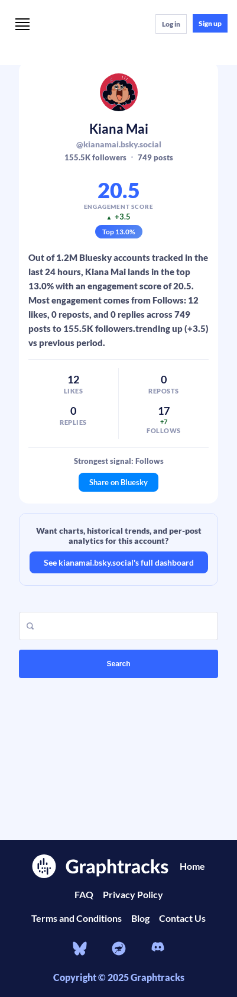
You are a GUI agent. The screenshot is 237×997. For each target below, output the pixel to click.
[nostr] (119, 948)
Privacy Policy (133, 894)
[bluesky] (80, 948)
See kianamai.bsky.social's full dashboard (119, 562)
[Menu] (22, 25)
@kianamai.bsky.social (118, 144)
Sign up (210, 23)
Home (192, 866)
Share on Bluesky (118, 482)
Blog (140, 918)
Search (118, 664)
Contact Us (182, 918)
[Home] (95, 23)
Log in (171, 24)
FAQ (83, 894)
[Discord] (158, 948)
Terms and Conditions (76, 918)
